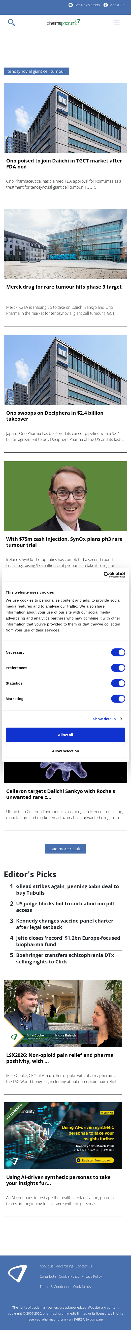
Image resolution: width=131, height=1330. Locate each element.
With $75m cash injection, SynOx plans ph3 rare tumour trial (64, 542)
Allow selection (65, 751)
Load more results (65, 849)
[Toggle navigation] (13, 22)
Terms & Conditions (55, 1286)
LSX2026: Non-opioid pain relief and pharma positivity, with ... (60, 1058)
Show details (104, 719)
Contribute (48, 1276)
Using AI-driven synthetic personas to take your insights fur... (58, 1180)
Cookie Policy (69, 1276)
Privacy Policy (92, 1276)
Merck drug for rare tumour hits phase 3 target (64, 287)
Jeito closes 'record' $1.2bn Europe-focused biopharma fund (68, 941)
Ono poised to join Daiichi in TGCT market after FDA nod (64, 164)
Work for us (82, 1286)
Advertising (64, 1266)
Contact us (83, 1266)
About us (47, 1266)
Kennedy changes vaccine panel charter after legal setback (64, 924)
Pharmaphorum (17, 1273)
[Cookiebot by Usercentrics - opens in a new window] (103, 574)
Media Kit (116, 4)
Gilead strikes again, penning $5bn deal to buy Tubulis (67, 889)
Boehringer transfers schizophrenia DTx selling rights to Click (65, 958)
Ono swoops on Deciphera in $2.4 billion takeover (54, 416)
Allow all (65, 734)
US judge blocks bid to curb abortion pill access (65, 906)
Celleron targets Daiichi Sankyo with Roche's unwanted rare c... (60, 794)
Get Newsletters (87, 4)
